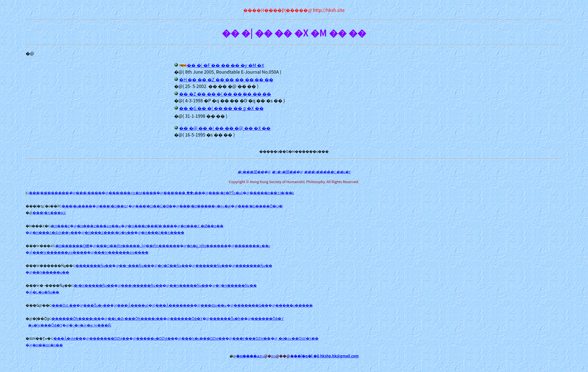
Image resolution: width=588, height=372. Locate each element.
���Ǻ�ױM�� (67, 338)
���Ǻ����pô (132, 305)
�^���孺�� (251, 172)
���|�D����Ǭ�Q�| (260, 206)
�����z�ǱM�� (155, 338)
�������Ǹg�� (93, 266)
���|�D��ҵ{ (113, 206)
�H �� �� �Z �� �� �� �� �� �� (226, 79)
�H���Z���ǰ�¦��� (151, 226)
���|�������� (49, 193)
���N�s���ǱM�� (203, 338)
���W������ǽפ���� (60, 252)
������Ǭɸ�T (186, 319)
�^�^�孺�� (284, 172)
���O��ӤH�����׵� (118, 246)
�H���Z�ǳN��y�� (55, 233)
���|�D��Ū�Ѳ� (153, 206)
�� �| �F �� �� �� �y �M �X (225, 65)
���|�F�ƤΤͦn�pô (225, 193)
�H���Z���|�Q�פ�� (109, 233)
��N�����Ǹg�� (189, 285)
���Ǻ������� (174, 305)
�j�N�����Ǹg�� (94, 285)
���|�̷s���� (77, 206)
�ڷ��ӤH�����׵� (160, 246)
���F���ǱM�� (251, 338)
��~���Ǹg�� (135, 266)
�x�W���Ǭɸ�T (45, 325)
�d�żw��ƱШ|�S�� (298, 338)
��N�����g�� (51, 272)
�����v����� (294, 305)
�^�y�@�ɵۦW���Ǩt (90, 325)
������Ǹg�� (212, 266)
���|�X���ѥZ (49, 213)
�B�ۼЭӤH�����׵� (207, 246)
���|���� (89, 193)
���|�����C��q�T (327, 172)
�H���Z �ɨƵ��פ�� (201, 226)
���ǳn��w (214, 305)
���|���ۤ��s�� (182, 193)
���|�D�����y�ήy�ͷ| (205, 206)
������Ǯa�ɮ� (226, 319)
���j (141, 285)
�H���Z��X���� (162, 233)
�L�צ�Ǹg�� (46, 292)
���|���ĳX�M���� (133, 193)
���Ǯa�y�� (96, 305)
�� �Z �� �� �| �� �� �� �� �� (225, 93)
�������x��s (252, 246)
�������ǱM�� (109, 338)
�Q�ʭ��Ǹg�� (173, 266)
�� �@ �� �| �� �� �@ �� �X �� (225, 128)
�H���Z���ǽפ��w (99, 226)
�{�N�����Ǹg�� (236, 285)
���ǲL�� (64, 305)
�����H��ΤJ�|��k (272, 193)
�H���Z (60, 226)
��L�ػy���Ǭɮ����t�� (135, 319)
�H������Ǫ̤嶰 (72, 246)
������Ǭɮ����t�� (76, 319)
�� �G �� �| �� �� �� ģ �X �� (221, 108)
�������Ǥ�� (251, 305)
